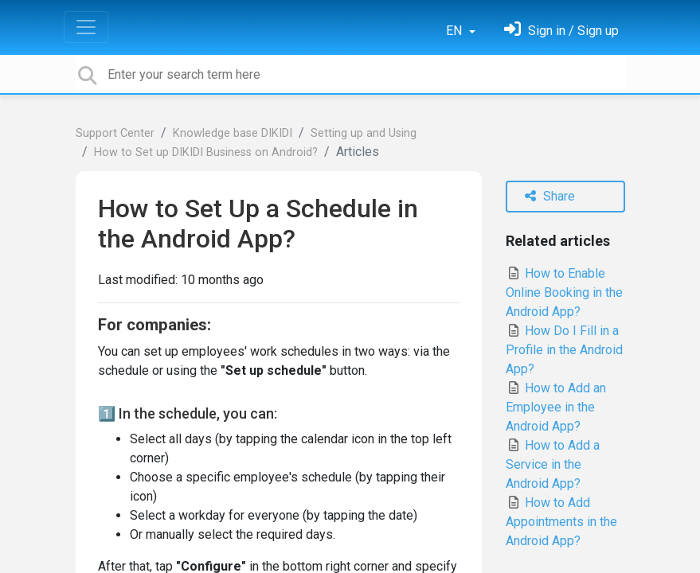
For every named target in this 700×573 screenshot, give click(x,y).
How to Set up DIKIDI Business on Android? (206, 152)
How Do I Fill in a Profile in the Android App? (564, 349)
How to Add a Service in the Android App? (553, 464)
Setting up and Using (363, 133)
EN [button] (455, 30)
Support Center (115, 133)
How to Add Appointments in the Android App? (561, 521)
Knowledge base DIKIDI (232, 133)
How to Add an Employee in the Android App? (556, 407)
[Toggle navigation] (86, 27)
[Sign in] (561, 30)
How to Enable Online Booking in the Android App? (564, 292)
